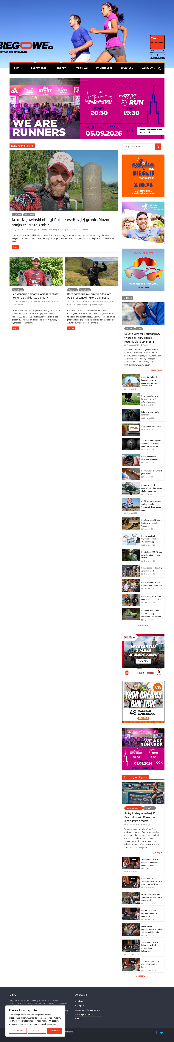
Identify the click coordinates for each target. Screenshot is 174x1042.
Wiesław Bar (147, 345)
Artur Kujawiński (46, 229)
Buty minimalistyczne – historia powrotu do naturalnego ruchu (150, 399)
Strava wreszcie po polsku (151, 426)
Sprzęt (61, 68)
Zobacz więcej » (143, 625)
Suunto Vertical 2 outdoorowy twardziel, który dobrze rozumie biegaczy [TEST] (142, 337)
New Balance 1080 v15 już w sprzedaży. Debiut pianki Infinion (151, 555)
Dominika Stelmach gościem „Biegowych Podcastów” (149, 913)
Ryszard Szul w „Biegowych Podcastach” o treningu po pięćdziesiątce (151, 881)
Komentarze (104, 68)
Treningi (82, 68)
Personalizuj (18, 1030)
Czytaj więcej (156, 370)
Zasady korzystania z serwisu (87, 1010)
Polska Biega (29, 215)
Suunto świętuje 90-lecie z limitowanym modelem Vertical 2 (151, 523)
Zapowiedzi (38, 68)
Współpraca (80, 1005)
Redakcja (32, 229)
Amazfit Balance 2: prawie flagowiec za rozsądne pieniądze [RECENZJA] (151, 443)
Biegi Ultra (17, 215)
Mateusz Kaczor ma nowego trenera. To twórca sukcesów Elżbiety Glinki (151, 929)
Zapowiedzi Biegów (95, 305)
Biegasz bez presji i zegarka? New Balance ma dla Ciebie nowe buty (151, 488)
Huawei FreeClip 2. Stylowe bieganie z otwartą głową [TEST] (149, 539)
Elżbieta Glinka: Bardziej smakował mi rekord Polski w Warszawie (151, 897)
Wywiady (127, 68)
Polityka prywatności (84, 1014)
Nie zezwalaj (37, 1030)
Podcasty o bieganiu (136, 777)
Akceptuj (54, 1030)
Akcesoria (129, 329)
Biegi (17, 68)
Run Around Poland (85, 229)
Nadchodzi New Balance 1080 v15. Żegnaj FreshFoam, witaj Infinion (151, 614)
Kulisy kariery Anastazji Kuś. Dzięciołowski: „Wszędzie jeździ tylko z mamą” (141, 817)
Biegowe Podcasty (69, 229)
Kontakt (147, 68)
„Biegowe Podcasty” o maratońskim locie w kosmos (150, 964)
